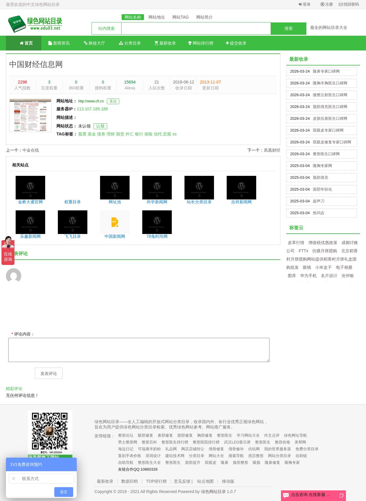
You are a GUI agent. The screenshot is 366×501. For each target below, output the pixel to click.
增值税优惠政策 (322, 242)
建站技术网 (174, 455)
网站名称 (133, 17)
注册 (327, 4)
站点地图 (205, 481)
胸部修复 (205, 435)
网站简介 (204, 17)
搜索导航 (236, 455)
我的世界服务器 (277, 449)
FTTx (303, 250)
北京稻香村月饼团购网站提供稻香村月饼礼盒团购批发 (322, 259)
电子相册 (344, 267)
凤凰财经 (272, 150)
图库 (292, 275)
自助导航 (125, 462)
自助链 (301, 455)
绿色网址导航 (295, 435)
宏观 (167, 134)
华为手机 (308, 275)
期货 (120, 134)
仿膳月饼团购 (324, 250)
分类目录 (130, 43)
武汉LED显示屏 (237, 442)
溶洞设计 (153, 455)
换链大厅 (94, 43)
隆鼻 (224, 462)
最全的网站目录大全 (328, 27)
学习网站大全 (248, 435)
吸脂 (256, 462)
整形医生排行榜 (174, 442)
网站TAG (180, 17)
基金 (92, 134)
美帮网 (300, 442)
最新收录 (165, 43)
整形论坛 (125, 435)
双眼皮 (210, 462)
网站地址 (156, 17)
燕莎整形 (256, 455)
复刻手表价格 (129, 455)
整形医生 (224, 435)
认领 (100, 126)
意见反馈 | (183, 481)
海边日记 (125, 449)
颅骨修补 (236, 449)
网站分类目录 (279, 455)
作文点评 (272, 435)
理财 (111, 134)
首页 (23, 42)
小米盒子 (323, 267)
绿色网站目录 (213, 491)
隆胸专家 (292, 462)
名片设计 (329, 275)
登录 (305, 4)
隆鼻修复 (272, 462)
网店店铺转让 (192, 449)
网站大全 (216, 455)
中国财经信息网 (36, 64)
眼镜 (307, 267)
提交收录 (236, 43)
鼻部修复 (165, 435)
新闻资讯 (59, 43)
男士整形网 (127, 442)
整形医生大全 (149, 462)
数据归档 (129, 481)
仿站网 (254, 449)
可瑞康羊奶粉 (149, 449)
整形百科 (149, 442)
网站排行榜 (201, 43)
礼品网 (171, 449)
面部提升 (192, 462)
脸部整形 (240, 462)
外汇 (129, 134)
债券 (101, 134)
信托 (158, 134)
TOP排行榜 (156, 481)
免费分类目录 (306, 449)
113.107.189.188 (92, 109)
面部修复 (185, 435)
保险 (148, 134)
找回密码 (349, 4)
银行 (139, 134)
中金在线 (30, 150)
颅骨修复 (216, 449)
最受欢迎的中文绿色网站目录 (33, 4)
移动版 (228, 481)
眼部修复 (145, 435)
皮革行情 (296, 242)
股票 (82, 134)
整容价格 (282, 442)
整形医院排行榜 (206, 442)
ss (174, 134)
